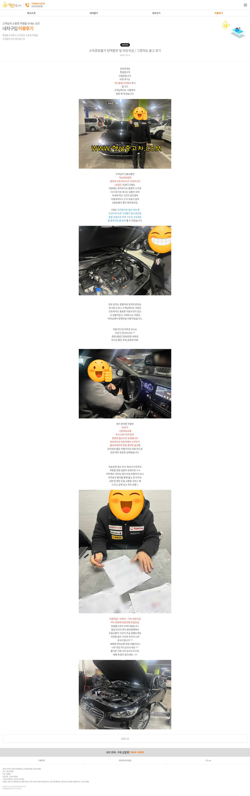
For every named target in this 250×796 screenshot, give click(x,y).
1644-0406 (137, 752)
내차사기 (156, 13)
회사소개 (31, 13)
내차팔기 (94, 13)
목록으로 (125, 738)
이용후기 (219, 13)
